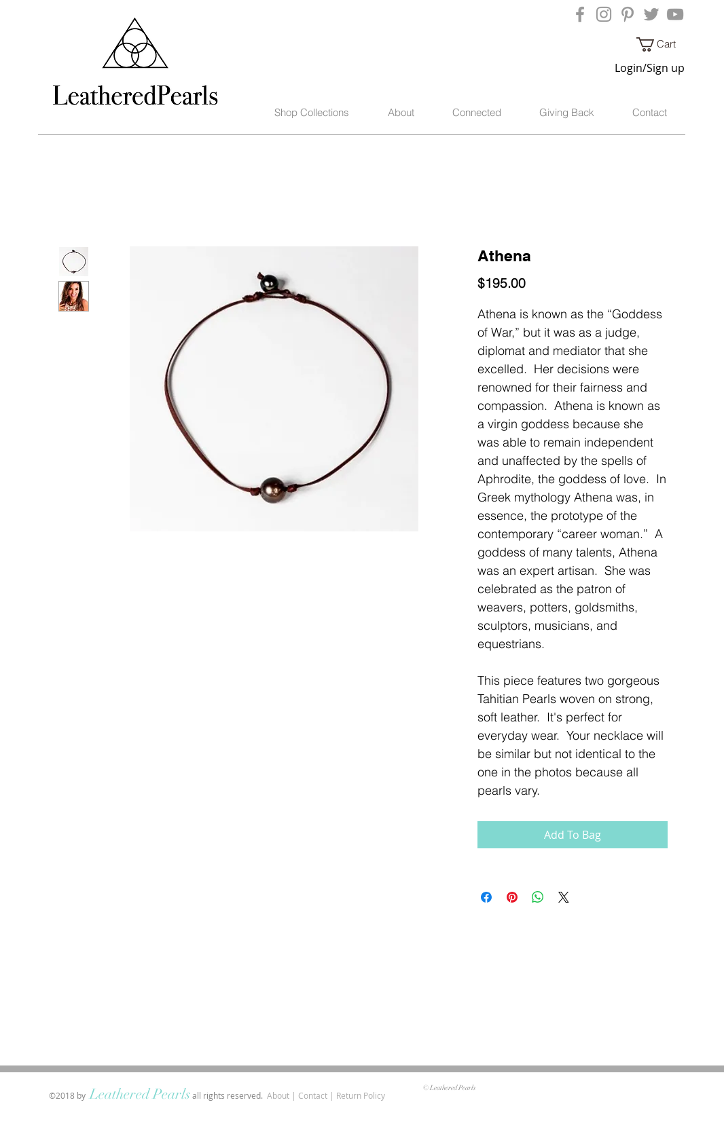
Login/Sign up (650, 67)
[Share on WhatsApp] (538, 897)
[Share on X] (564, 897)
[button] (663, 44)
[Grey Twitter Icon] (651, 14)
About (278, 1095)
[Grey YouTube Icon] (675, 14)
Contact (312, 1095)
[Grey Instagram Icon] (604, 14)
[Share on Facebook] (486, 897)
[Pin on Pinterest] (512, 897)
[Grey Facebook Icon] (580, 14)
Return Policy (360, 1095)
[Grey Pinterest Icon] (627, 14)
